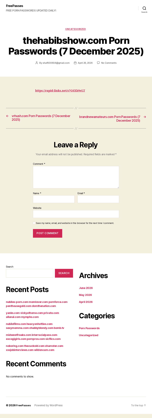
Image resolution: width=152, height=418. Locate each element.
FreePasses (15, 6)
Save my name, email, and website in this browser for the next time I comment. (75, 224)
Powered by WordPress (49, 406)
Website (37, 209)
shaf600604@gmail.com (55, 63)
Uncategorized (76, 29)
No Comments (109, 63)
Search (9, 267)
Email (81, 194)
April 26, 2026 (85, 63)
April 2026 (85, 303)
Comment (39, 165)
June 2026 (86, 289)
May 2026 (85, 296)
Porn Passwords (89, 329)
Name (37, 194)
